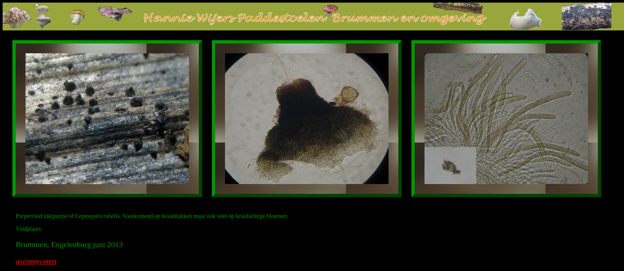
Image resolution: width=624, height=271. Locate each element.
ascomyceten (36, 261)
